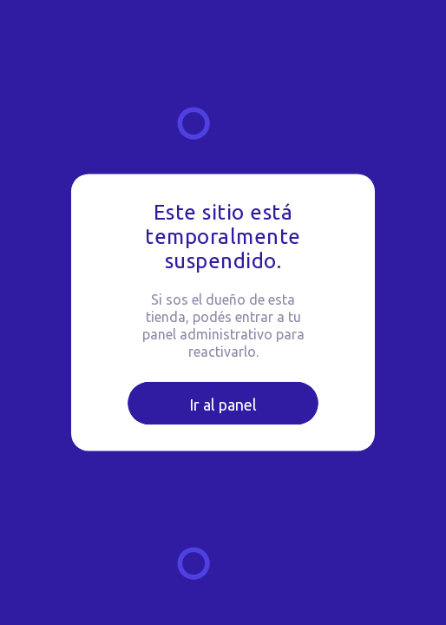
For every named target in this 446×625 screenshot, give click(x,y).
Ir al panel (223, 404)
